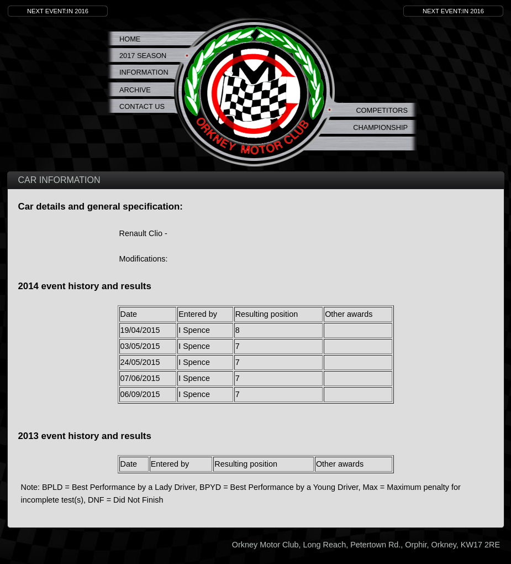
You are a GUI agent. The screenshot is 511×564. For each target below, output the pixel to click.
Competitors (382, 110)
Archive (135, 90)
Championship (380, 127)
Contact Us (142, 106)
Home (129, 39)
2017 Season (142, 55)
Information (143, 72)
